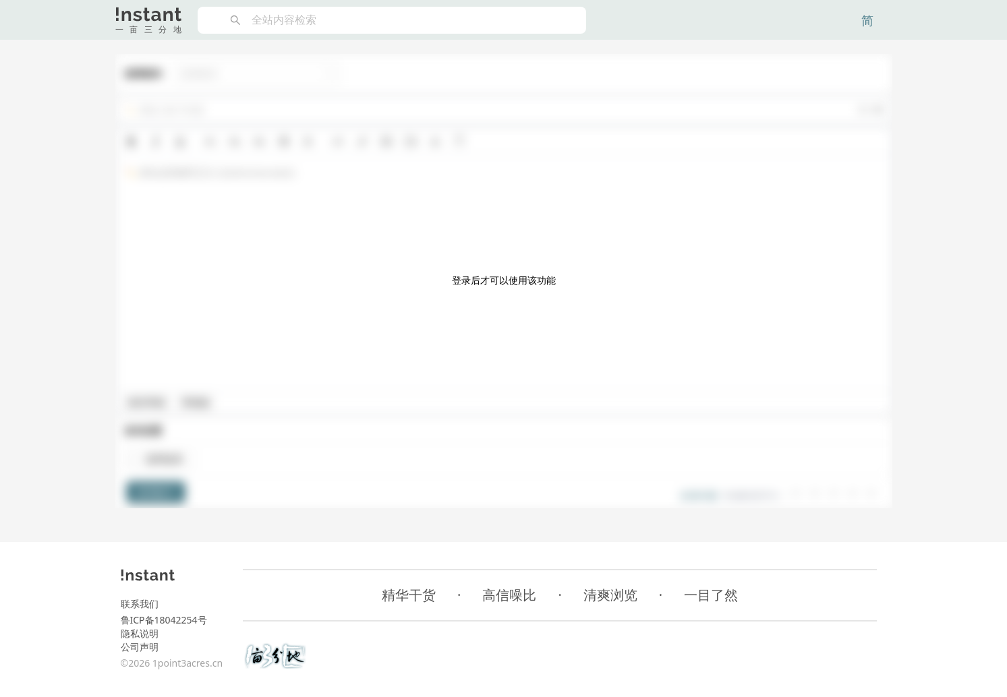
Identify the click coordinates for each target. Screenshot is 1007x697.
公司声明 (140, 646)
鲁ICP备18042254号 (164, 619)
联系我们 (140, 603)
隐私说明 (140, 633)
